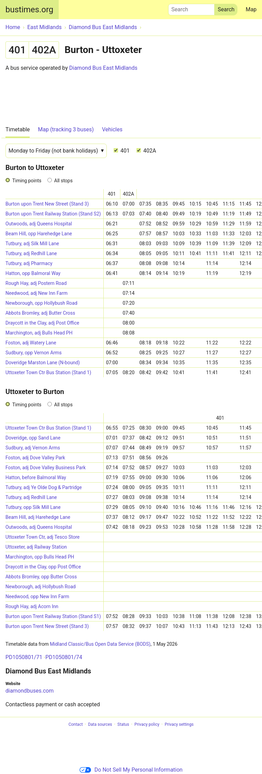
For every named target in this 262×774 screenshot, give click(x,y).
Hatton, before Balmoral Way (35, 477)
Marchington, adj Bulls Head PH (38, 333)
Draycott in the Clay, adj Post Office (42, 323)
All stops (63, 180)
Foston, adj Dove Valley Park (35, 457)
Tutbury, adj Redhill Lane (31, 253)
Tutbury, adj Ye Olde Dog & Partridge (43, 487)
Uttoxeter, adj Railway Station (36, 547)
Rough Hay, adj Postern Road (36, 283)
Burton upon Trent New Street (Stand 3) (47, 204)
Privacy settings (179, 724)
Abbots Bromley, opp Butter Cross (41, 576)
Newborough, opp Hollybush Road (41, 303)
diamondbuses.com (29, 690)
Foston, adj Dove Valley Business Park (45, 467)
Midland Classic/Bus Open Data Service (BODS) (100, 644)
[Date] (56, 151)
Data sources (100, 724)
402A (146, 150)
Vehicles (112, 129)
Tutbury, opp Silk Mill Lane (33, 507)
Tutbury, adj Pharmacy (29, 263)
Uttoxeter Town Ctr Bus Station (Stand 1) (48, 372)
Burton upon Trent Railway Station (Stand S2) (53, 214)
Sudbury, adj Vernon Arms (32, 447)
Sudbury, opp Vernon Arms (33, 352)
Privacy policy (146, 724)
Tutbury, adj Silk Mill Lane (32, 243)
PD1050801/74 (63, 657)
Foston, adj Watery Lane (30, 342)
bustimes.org (29, 9)
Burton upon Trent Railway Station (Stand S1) (53, 616)
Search (191, 8)
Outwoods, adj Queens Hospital (38, 223)
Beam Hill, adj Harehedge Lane (37, 517)
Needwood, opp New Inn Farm (37, 596)
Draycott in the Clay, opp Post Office (43, 566)
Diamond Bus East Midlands (103, 68)
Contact (76, 724)
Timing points (26, 180)
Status (123, 724)
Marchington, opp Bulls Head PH (39, 557)
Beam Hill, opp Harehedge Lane (38, 233)
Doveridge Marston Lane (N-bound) (42, 362)
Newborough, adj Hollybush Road (40, 586)
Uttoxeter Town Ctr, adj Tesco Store (42, 537)
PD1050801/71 (23, 657)
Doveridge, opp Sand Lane (32, 438)
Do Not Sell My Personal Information (131, 769)
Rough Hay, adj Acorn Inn (31, 606)
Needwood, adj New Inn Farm (36, 293)
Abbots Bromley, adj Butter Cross (40, 313)
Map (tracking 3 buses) (66, 129)
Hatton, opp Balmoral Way (32, 273)
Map (251, 9)
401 (122, 150)
